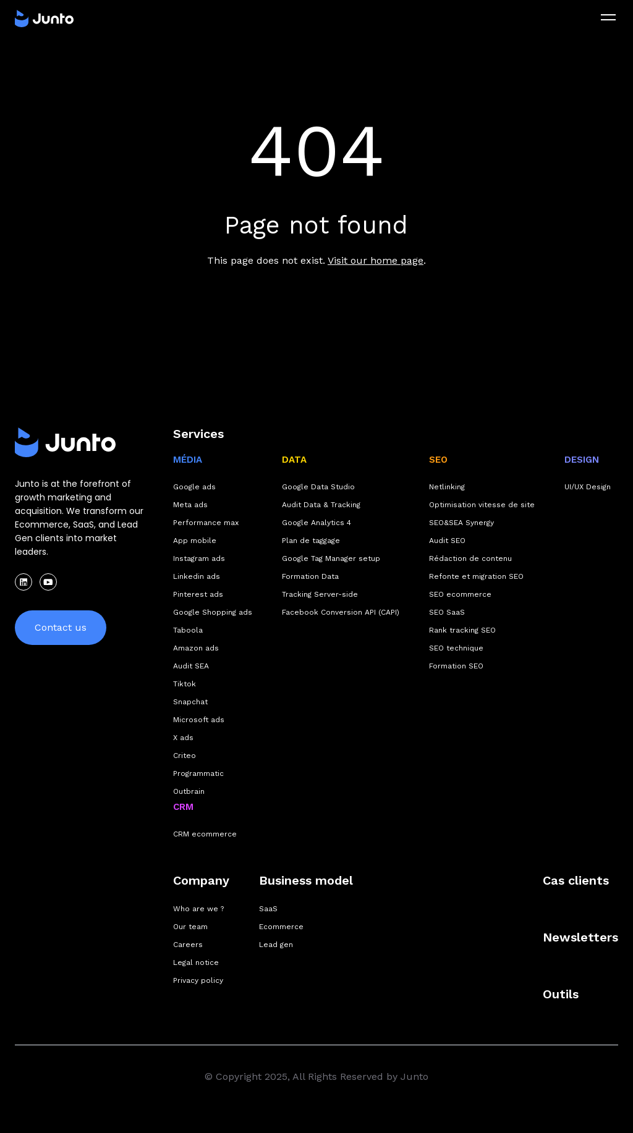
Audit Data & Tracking (321, 504)
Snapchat (190, 701)
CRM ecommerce (205, 834)
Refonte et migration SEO (476, 576)
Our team (190, 926)
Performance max (206, 522)
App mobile (194, 540)
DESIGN (581, 460)
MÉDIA (187, 460)
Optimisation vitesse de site (482, 504)
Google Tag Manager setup (331, 558)
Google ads (194, 486)
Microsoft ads (198, 719)
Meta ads (190, 504)
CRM (183, 807)
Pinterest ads (198, 594)
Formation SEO (456, 666)
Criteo (184, 755)
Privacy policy (198, 980)
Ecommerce (281, 926)
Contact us (61, 627)
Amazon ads (196, 648)
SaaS (268, 908)
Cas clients (576, 880)
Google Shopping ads (212, 612)
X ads (183, 737)
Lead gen (276, 944)
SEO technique (456, 648)
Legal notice (196, 962)
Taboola (188, 630)
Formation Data (310, 576)
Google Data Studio (318, 486)
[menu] (608, 17)
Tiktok (184, 684)
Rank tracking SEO (462, 630)
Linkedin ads (196, 576)
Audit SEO (447, 540)
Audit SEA (191, 666)
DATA (294, 460)
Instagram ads (199, 558)
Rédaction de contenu (470, 558)
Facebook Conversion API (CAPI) (340, 612)
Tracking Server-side (320, 594)
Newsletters (580, 937)
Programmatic (198, 773)
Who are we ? (198, 908)
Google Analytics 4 (316, 522)
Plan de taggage (311, 540)
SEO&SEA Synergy (461, 522)
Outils (561, 994)
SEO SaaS (447, 612)
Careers (188, 944)
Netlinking (447, 486)
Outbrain (189, 791)
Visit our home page (375, 260)
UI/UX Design (587, 486)
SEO (438, 460)
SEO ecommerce (460, 594)
